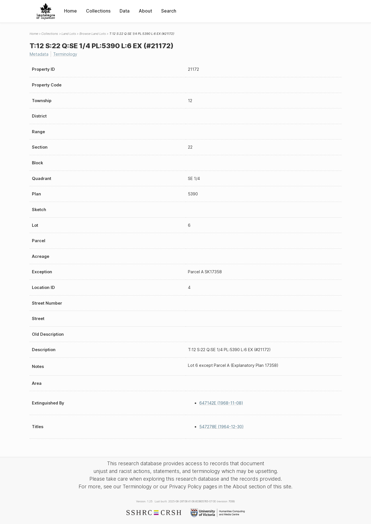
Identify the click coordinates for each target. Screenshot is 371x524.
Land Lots (69, 34)
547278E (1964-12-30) (221, 426)
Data (125, 11)
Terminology (65, 54)
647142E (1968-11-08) (221, 402)
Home (70, 11)
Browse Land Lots (92, 34)
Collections (98, 11)
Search (168, 11)
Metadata (39, 54)
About (145, 11)
